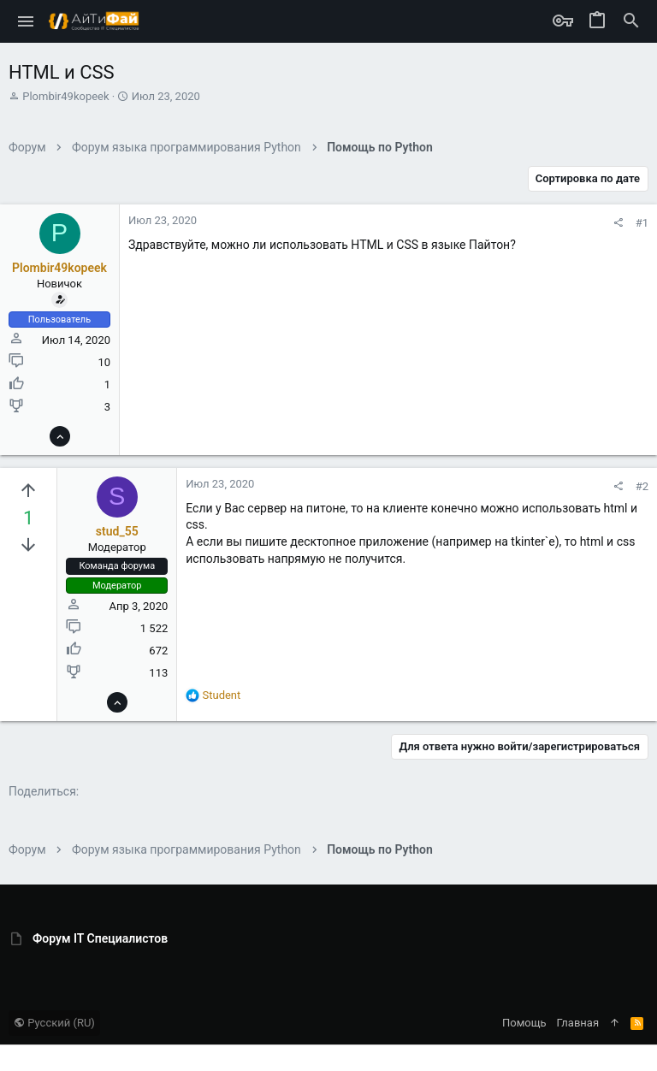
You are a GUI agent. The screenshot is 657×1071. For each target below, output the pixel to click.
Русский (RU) (54, 1022)
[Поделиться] (618, 223)
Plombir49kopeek (65, 96)
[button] (26, 21)
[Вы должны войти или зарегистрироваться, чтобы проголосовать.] (28, 491)
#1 (642, 222)
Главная (578, 1022)
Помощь (524, 1022)
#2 (642, 486)
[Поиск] (631, 21)
